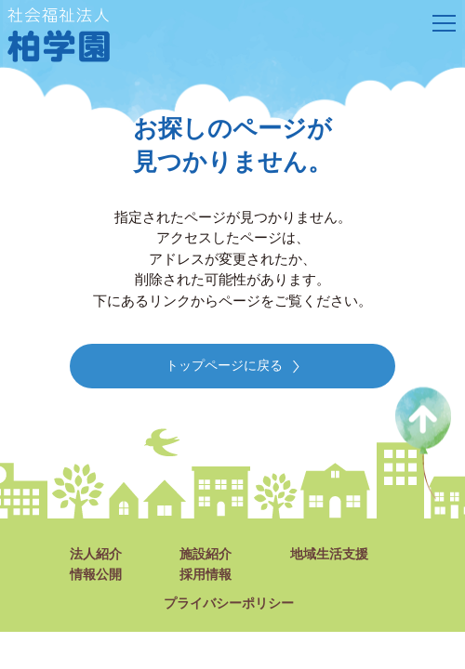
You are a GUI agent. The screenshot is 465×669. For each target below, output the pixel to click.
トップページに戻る (232, 366)
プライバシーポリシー (229, 603)
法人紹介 (96, 553)
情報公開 (96, 574)
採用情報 (205, 574)
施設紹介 (205, 553)
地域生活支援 (329, 553)
